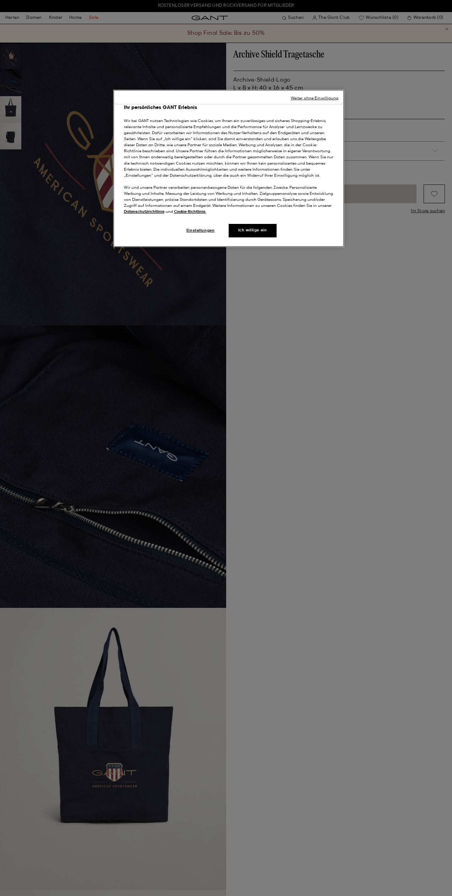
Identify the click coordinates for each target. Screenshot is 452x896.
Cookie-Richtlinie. (190, 212)
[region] (228, 168)
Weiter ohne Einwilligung (315, 98)
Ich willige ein (252, 230)
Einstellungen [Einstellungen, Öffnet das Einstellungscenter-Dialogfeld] (200, 231)
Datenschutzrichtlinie (144, 212)
